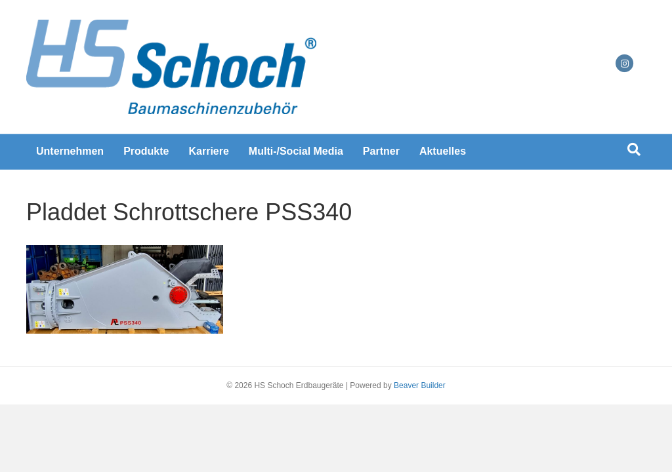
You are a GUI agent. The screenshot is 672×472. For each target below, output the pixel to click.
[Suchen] (634, 149)
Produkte (146, 151)
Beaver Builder (420, 385)
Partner (381, 151)
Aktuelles (442, 151)
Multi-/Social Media (296, 151)
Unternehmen (70, 151)
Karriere (208, 151)
